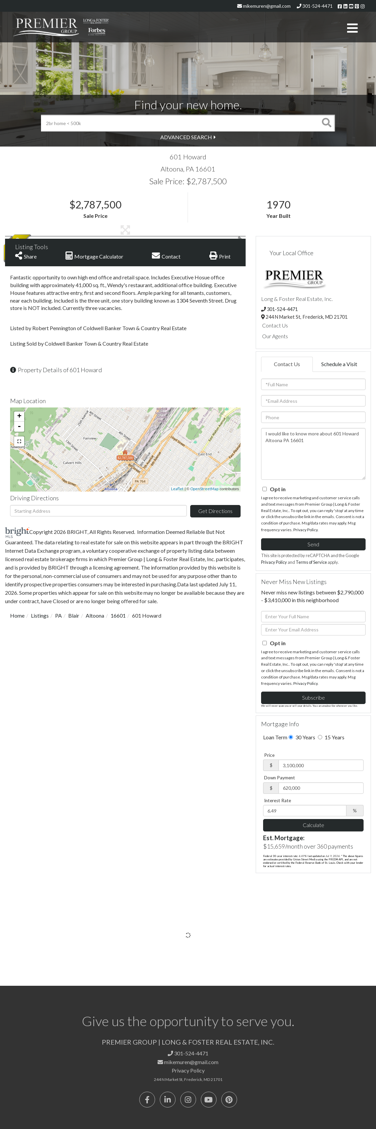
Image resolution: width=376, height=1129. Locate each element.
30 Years (302, 737)
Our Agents (275, 336)
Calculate (313, 825)
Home (17, 615)
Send (313, 544)
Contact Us (275, 325)
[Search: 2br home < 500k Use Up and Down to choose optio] (179, 123)
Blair (73, 615)
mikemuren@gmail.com (264, 6)
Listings (40, 615)
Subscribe (313, 697)
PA (58, 615)
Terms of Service (311, 562)
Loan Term (275, 737)
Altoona (95, 615)
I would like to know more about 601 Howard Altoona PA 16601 (313, 454)
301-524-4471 (315, 6)
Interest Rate (277, 800)
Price (269, 755)
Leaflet (177, 488)
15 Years (331, 737)
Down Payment (279, 777)
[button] (326, 123)
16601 (118, 615)
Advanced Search (186, 137)
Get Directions (215, 511)
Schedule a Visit (339, 364)
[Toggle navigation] (352, 28)
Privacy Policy (305, 529)
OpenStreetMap (204, 488)
